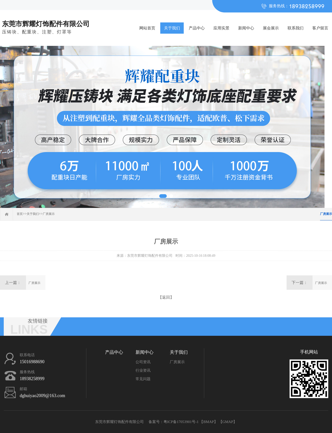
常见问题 (143, 379)
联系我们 (296, 28)
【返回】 (166, 297)
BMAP (208, 422)
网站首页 (147, 28)
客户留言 (320, 28)
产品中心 (197, 28)
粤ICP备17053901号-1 (181, 422)
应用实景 (221, 28)
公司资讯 (143, 362)
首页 (20, 214)
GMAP (227, 422)
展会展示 (271, 28)
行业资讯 (143, 370)
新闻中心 (246, 28)
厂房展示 (49, 214)
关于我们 (172, 28)
